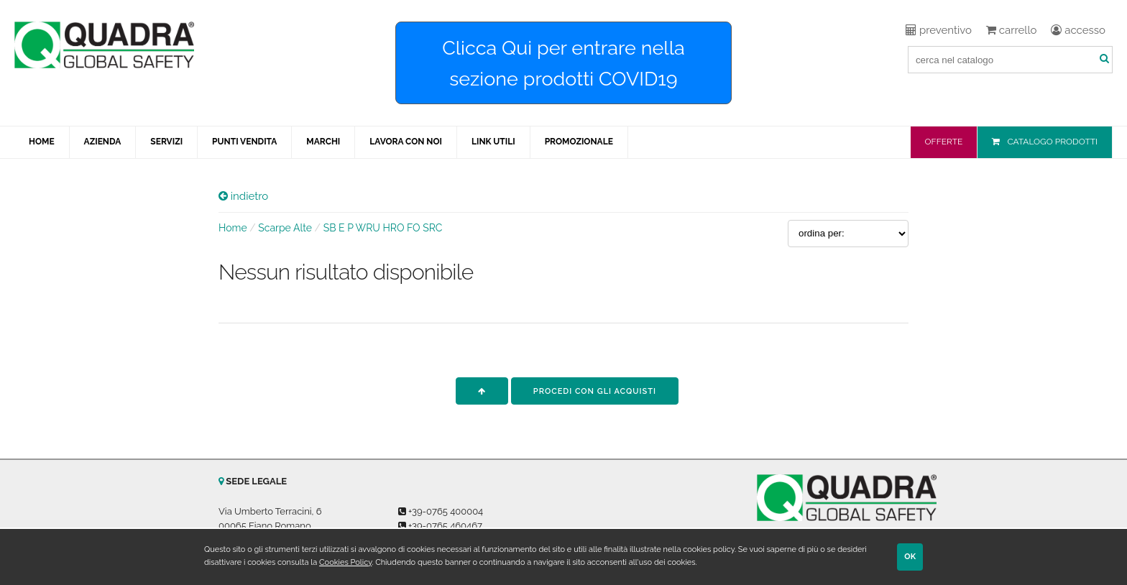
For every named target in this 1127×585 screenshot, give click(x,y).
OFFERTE (944, 142)
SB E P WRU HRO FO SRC (383, 228)
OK (910, 556)
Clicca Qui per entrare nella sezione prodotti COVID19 (563, 63)
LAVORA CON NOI (405, 142)
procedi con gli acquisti (594, 391)
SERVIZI (166, 142)
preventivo (939, 30)
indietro (243, 196)
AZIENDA (102, 142)
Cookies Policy (345, 562)
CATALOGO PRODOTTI (1052, 142)
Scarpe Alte (285, 228)
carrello (1011, 30)
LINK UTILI (493, 142)
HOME (42, 142)
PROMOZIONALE (579, 142)
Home (232, 228)
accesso (1078, 30)
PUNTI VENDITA (244, 142)
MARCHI (323, 142)
